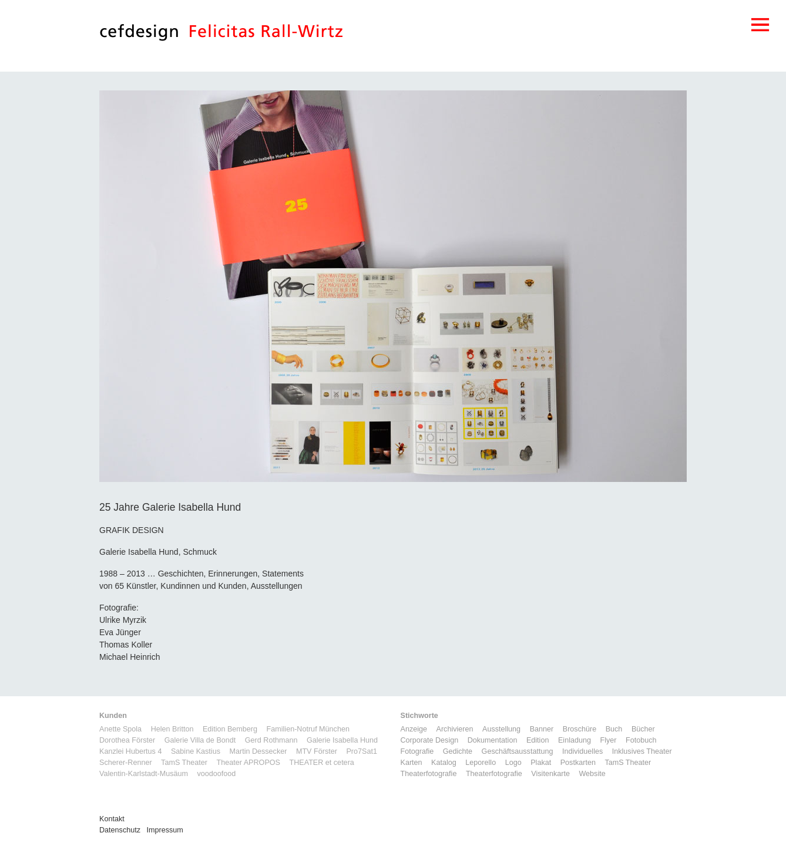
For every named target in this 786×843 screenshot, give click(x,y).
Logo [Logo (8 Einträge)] (513, 762)
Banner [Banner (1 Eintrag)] (542, 729)
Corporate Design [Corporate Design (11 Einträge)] (430, 740)
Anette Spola (120, 729)
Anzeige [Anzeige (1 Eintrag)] (414, 729)
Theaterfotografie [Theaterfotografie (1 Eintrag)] (429, 774)
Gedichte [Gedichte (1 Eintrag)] (457, 751)
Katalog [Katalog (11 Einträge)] (443, 762)
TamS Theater (184, 762)
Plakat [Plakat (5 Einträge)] (540, 762)
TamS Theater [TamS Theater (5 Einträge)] (627, 762)
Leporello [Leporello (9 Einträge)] (480, 762)
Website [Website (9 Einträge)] (592, 774)
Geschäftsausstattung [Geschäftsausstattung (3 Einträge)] (517, 751)
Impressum (165, 830)
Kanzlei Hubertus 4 (130, 751)
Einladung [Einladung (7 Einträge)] (574, 740)
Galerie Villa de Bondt (200, 740)
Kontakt (112, 819)
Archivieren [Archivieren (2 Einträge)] (454, 729)
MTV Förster (316, 751)
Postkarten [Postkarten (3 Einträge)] (578, 762)
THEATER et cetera (321, 762)
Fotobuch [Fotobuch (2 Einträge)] (641, 740)
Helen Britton (172, 729)
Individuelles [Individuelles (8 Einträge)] (582, 751)
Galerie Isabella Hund (342, 740)
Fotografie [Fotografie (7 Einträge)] (417, 751)
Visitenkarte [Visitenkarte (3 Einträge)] (550, 774)
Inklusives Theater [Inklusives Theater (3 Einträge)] (642, 751)
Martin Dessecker (258, 751)
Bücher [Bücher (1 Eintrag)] (643, 729)
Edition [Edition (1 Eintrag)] (537, 740)
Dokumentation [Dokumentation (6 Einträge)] (493, 740)
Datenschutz (119, 830)
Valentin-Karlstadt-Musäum (143, 774)
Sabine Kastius (195, 751)
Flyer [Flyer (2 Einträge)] (608, 740)
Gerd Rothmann (271, 740)
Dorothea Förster (127, 740)
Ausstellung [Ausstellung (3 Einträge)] (501, 729)
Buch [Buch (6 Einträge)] (614, 729)
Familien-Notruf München (308, 729)
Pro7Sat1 (361, 751)
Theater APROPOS (248, 762)
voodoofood (216, 774)
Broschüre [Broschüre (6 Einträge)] (579, 729)
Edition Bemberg (230, 729)
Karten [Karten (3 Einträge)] (411, 762)
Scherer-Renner (125, 762)
